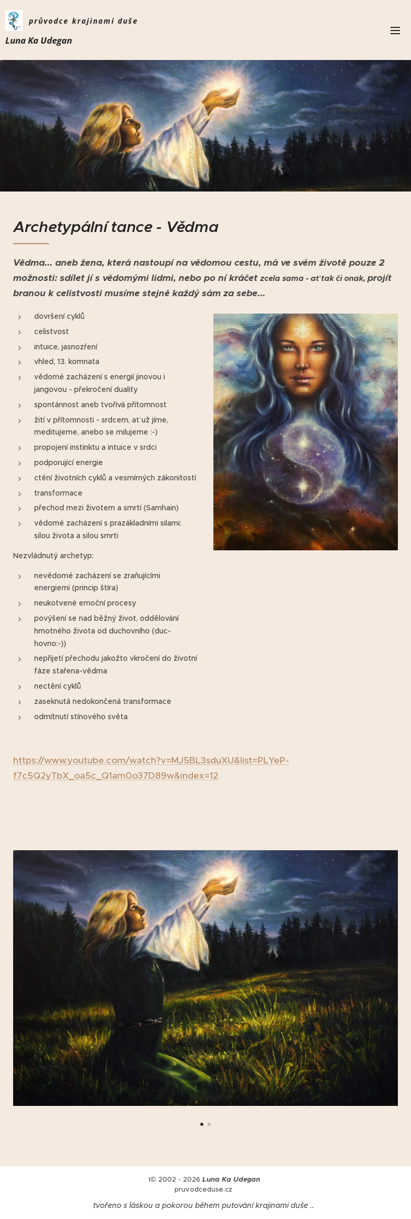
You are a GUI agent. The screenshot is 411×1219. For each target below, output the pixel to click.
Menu (395, 30)
